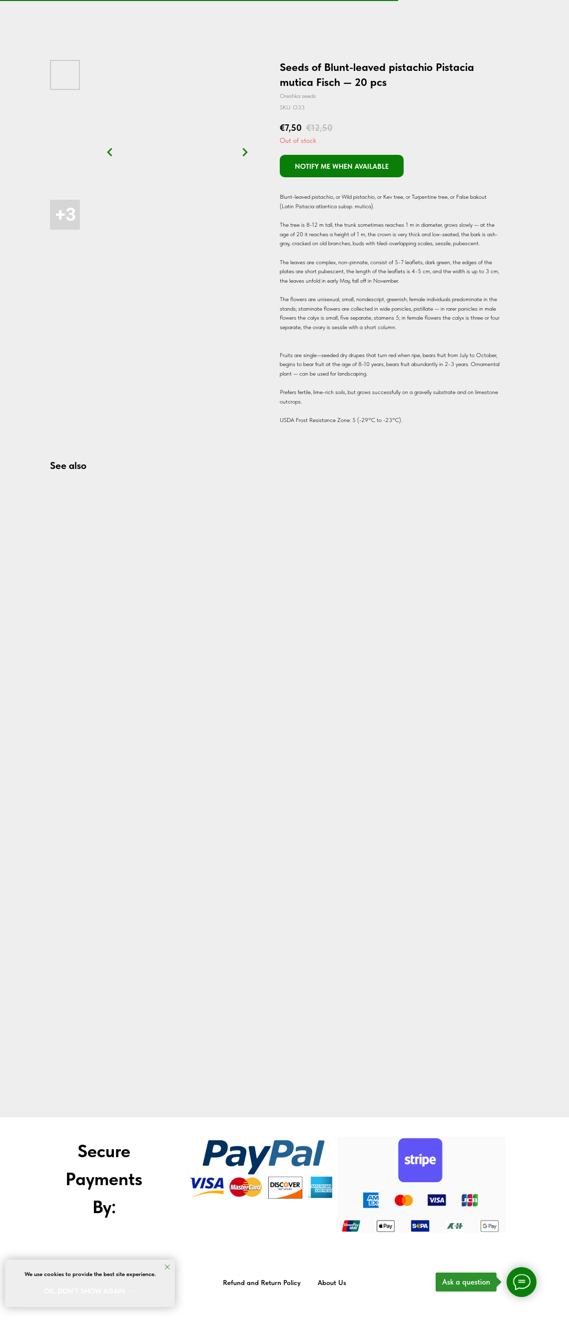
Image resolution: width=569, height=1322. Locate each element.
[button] (342, 166)
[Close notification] (167, 1267)
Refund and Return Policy (262, 1283)
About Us (332, 1283)
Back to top (538, 1283)
